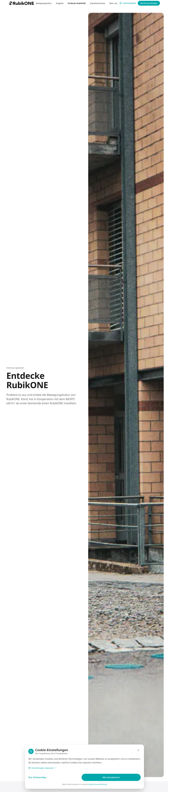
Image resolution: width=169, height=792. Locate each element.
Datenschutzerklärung (97, 784)
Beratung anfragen (148, 3)
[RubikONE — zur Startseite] (21, 3)
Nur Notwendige (37, 777)
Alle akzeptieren (111, 777)
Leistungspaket (127, 3)
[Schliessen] (138, 750)
